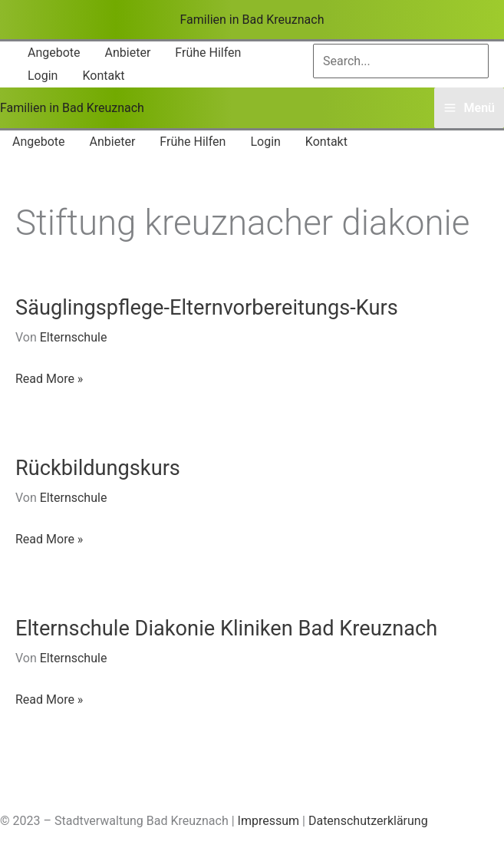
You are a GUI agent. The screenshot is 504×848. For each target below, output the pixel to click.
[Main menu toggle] (469, 108)
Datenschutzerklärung (368, 820)
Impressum (269, 820)
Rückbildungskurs (97, 468)
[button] (54, 52)
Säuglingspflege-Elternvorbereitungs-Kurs (206, 307)
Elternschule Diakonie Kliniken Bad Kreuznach (226, 628)
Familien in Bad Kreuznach (252, 19)
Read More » (49, 379)
